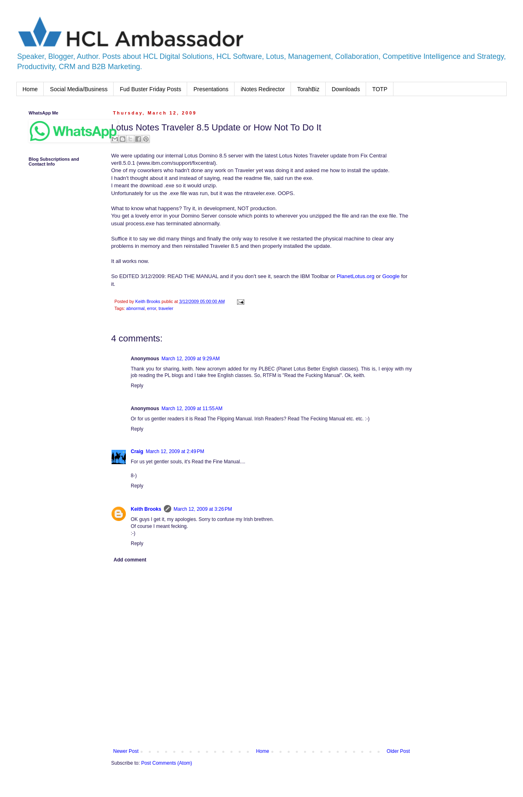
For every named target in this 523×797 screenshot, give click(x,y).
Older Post (398, 751)
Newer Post (126, 751)
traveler (166, 308)
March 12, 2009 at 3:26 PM (203, 509)
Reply (137, 385)
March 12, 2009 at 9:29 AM (190, 358)
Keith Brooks (146, 509)
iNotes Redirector (263, 89)
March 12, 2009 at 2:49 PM (175, 451)
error (151, 308)
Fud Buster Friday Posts (150, 89)
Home (30, 89)
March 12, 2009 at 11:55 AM (191, 408)
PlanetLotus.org (355, 276)
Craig (137, 451)
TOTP (379, 89)
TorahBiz (308, 89)
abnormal (135, 308)
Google (391, 276)
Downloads (346, 89)
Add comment (130, 560)
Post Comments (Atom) (166, 763)
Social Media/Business (78, 89)
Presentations (210, 89)
